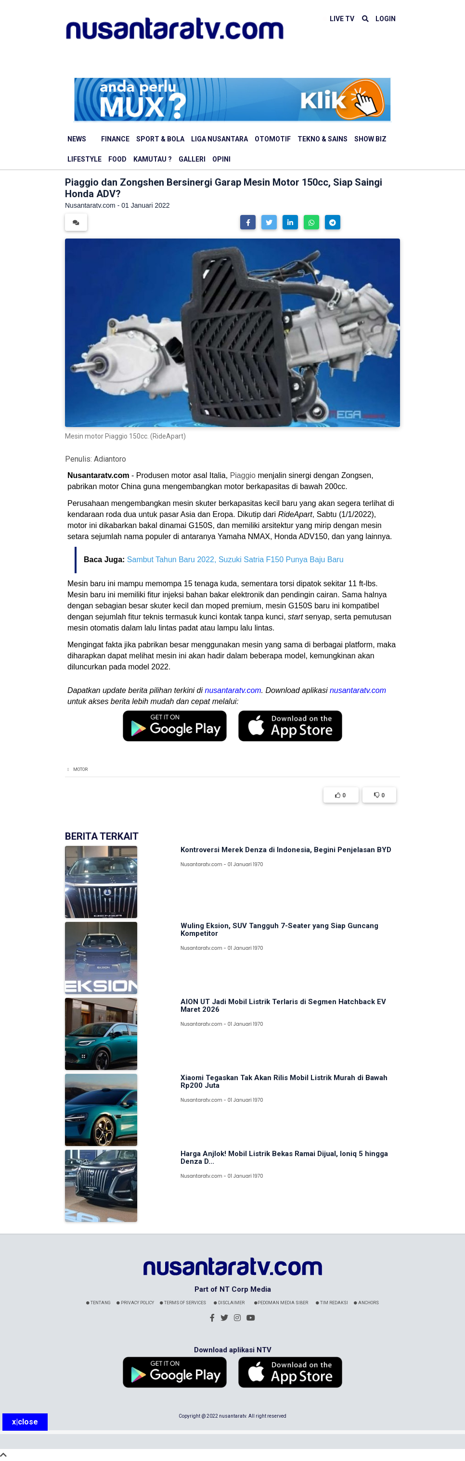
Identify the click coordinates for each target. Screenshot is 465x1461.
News (76, 139)
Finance (115, 139)
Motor (80, 769)
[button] (248, 222)
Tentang (98, 1302)
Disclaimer (229, 1302)
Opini (221, 159)
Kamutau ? (152, 159)
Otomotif (273, 139)
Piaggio (243, 475)
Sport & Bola (160, 139)
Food (117, 159)
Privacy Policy (135, 1302)
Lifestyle (84, 159)
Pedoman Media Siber (281, 1302)
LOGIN (385, 19)
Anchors (366, 1302)
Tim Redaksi (332, 1302)
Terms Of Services (183, 1302)
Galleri (192, 159)
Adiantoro (110, 459)
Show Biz (370, 139)
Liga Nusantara (219, 139)
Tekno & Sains (322, 139)
